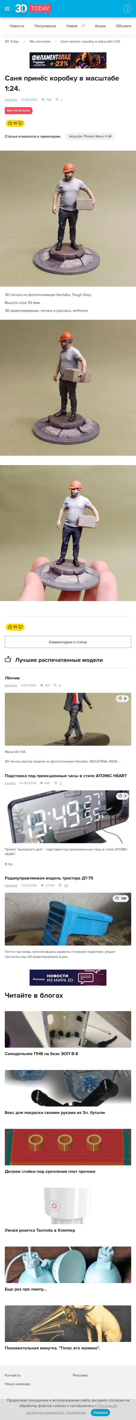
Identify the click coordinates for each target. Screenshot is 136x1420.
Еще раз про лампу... (26, 1289)
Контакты (13, 1375)
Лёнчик (12, 678)
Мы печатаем (40, 41)
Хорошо (100, 1412)
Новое (75, 26)
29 (66, 885)
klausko (10, 783)
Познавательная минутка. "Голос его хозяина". (52, 1348)
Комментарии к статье (68, 642)
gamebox (11, 885)
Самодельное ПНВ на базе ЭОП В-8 (41, 1054)
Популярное (45, 26)
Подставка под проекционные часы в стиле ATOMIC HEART (66, 776)
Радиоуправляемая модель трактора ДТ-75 (49, 878)
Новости (17, 26)
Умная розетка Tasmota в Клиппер (40, 1230)
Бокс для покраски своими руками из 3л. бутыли (55, 1112)
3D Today (12, 41)
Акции (100, 26)
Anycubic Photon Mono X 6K (90, 136)
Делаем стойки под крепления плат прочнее (50, 1171)
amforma (11, 100)
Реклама (39, 62)
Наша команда (17, 1384)
